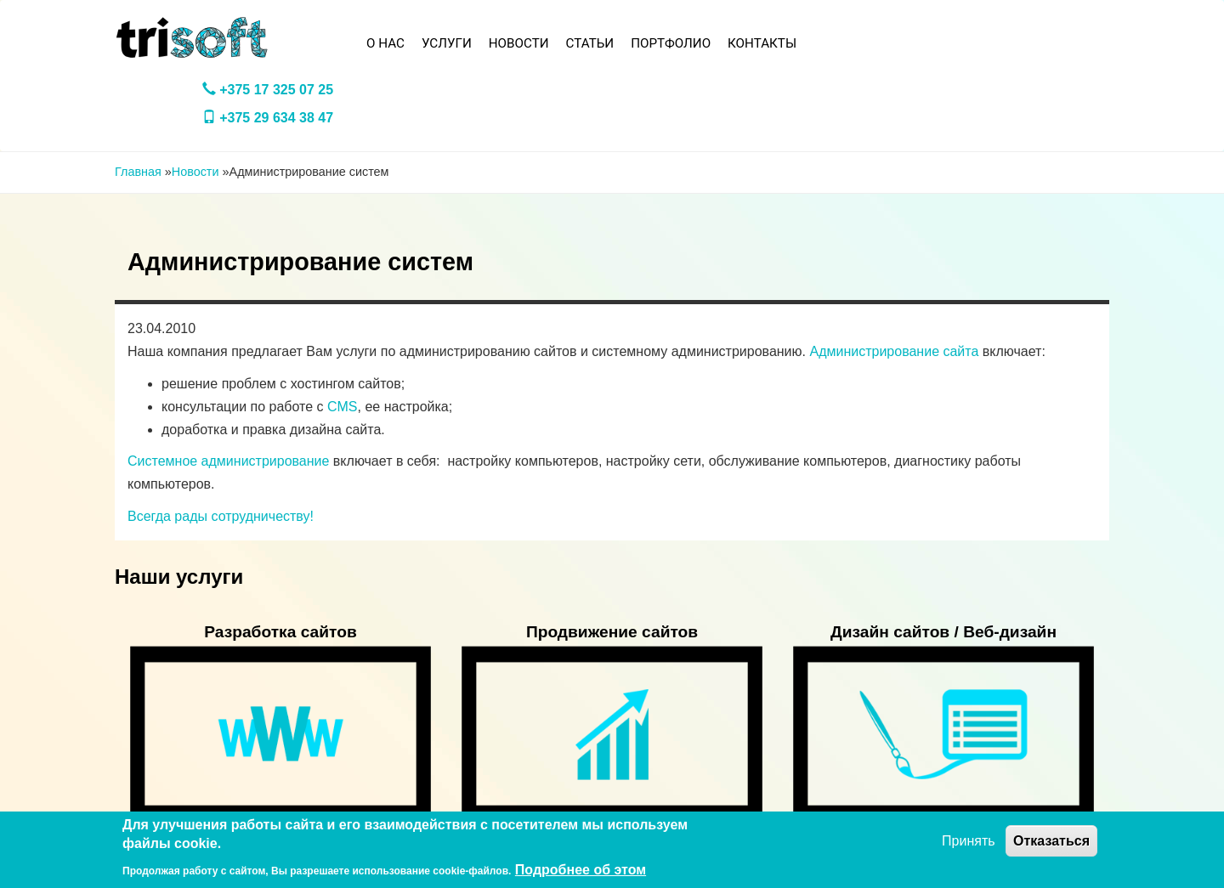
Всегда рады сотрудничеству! (221, 516)
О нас (385, 43)
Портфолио (671, 43)
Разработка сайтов (280, 632)
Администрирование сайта (893, 351)
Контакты (762, 43)
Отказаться (1051, 841)
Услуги (447, 43)
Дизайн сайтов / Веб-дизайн (943, 632)
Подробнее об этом (580, 870)
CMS (342, 406)
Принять (968, 841)
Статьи (590, 43)
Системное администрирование (228, 461)
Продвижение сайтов (612, 632)
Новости (519, 43)
